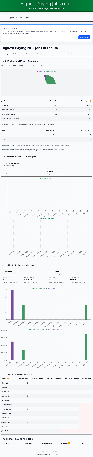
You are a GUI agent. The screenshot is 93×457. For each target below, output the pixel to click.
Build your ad (84, 37)
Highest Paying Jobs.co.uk (46, 4)
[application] (46, 82)
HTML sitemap (46, 451)
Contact (54, 451)
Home (4, 18)
